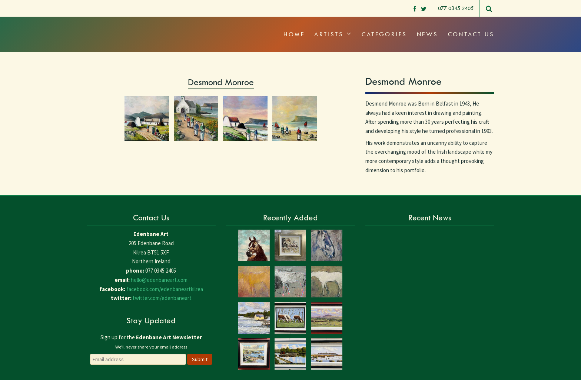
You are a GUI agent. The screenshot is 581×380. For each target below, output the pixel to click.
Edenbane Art (118, 26)
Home (294, 34)
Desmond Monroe (221, 82)
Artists (333, 34)
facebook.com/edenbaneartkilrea (164, 289)
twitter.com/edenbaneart (162, 297)
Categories (384, 34)
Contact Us (471, 34)
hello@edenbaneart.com (159, 279)
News (427, 34)
